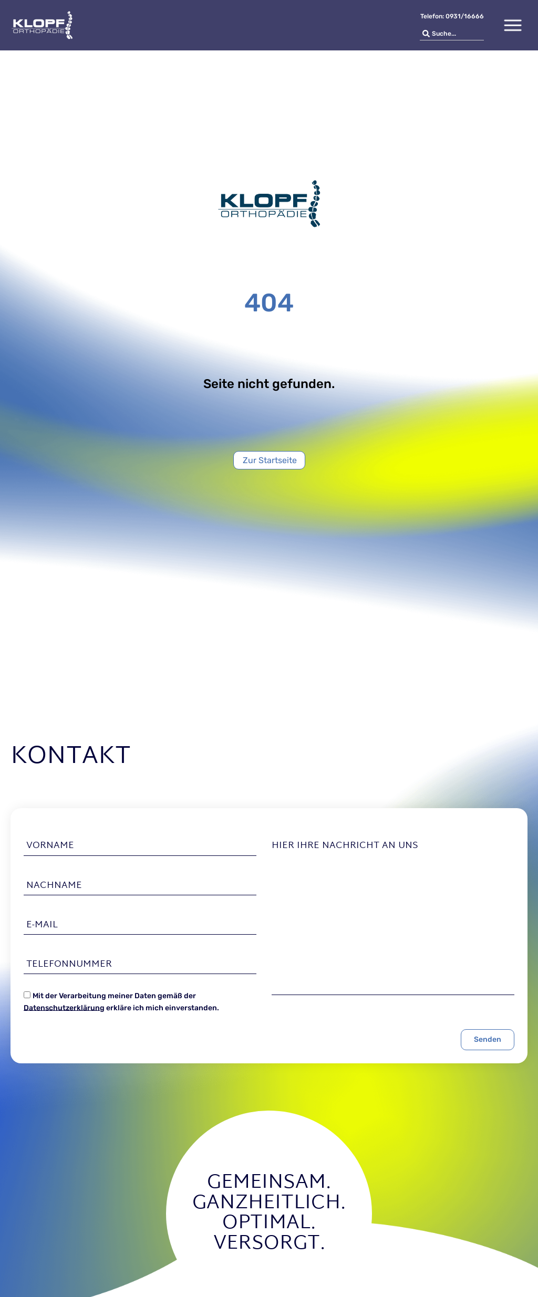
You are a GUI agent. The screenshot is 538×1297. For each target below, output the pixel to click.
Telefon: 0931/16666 (452, 16)
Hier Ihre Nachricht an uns (345, 846)
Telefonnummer (69, 964)
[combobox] (452, 33)
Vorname (50, 846)
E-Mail (42, 925)
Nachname (54, 886)
